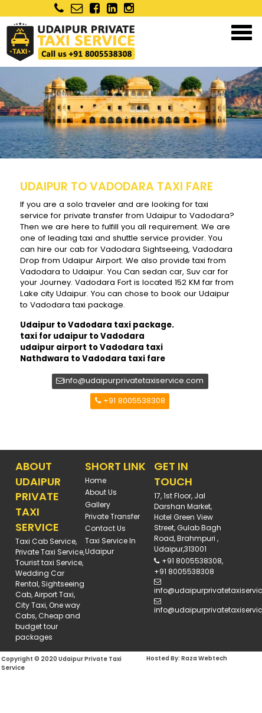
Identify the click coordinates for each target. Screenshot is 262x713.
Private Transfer (112, 516)
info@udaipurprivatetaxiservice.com (130, 380)
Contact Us (105, 528)
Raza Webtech (204, 658)
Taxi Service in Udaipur (110, 546)
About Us (101, 492)
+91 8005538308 (130, 400)
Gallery (97, 505)
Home (95, 480)
